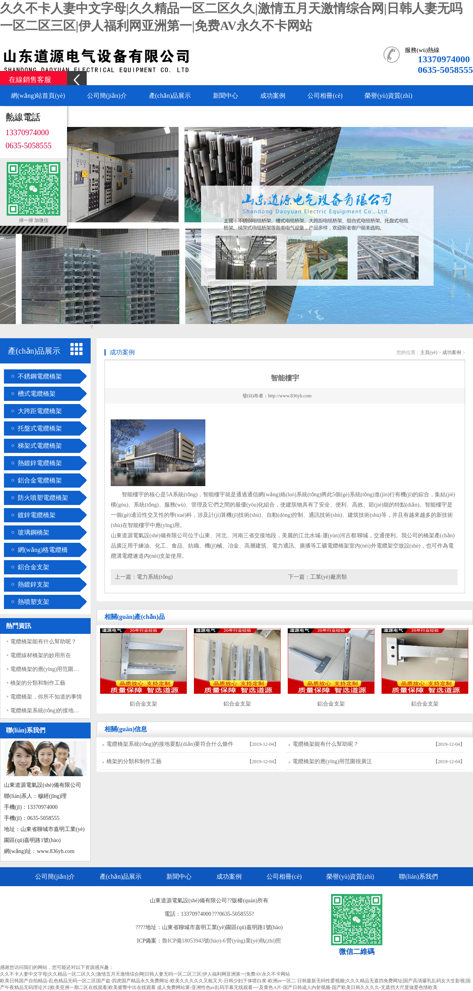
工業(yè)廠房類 (328, 577)
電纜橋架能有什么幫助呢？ (325, 744)
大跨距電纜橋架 (40, 411)
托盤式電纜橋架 (40, 428)
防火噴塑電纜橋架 (43, 497)
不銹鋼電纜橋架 (40, 376)
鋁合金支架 (33, 567)
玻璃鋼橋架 (33, 532)
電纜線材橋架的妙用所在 (40, 655)
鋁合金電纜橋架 (40, 480)
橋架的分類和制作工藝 (37, 683)
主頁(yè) (428, 352)
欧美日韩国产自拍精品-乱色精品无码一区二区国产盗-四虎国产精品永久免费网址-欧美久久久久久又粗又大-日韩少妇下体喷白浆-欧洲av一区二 (148, 981)
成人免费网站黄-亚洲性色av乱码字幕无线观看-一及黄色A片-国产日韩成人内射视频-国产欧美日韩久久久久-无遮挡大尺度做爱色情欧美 (297, 987)
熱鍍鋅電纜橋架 (40, 463)
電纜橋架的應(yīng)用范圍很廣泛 (50, 669)
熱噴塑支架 (33, 601)
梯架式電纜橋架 (40, 445)
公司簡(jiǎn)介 (107, 95)
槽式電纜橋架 (37, 393)
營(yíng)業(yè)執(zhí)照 (253, 941)
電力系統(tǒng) (155, 577)
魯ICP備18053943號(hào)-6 (193, 941)
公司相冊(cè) (325, 95)
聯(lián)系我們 (30, 116)
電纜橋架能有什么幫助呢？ (43, 642)
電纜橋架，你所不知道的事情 (46, 697)
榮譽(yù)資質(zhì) (388, 95)
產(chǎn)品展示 (170, 95)
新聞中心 (225, 95)
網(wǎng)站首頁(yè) (38, 95)
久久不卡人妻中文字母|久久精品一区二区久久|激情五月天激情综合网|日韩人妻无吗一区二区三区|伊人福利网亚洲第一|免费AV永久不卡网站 (145, 974)
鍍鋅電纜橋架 (37, 515)
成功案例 (272, 95)
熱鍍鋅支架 (33, 584)
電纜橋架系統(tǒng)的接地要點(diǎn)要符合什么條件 (73, 710)
